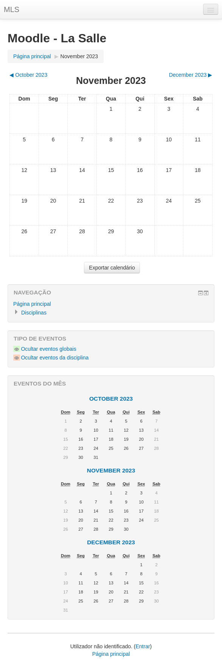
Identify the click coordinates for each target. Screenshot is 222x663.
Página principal (32, 56)
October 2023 (111, 398)
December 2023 (111, 542)
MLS (11, 9)
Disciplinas (34, 313)
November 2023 (79, 56)
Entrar (142, 646)
